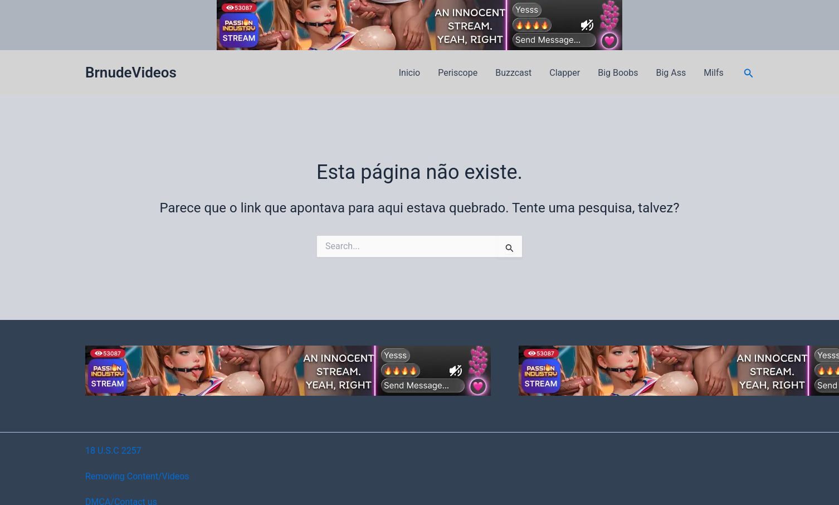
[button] (749, 73)
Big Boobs (618, 72)
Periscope (457, 72)
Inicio (409, 72)
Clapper (564, 72)
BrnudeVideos (131, 72)
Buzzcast (513, 72)
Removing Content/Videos (137, 476)
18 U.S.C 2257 (113, 450)
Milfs (714, 72)
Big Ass (671, 72)
